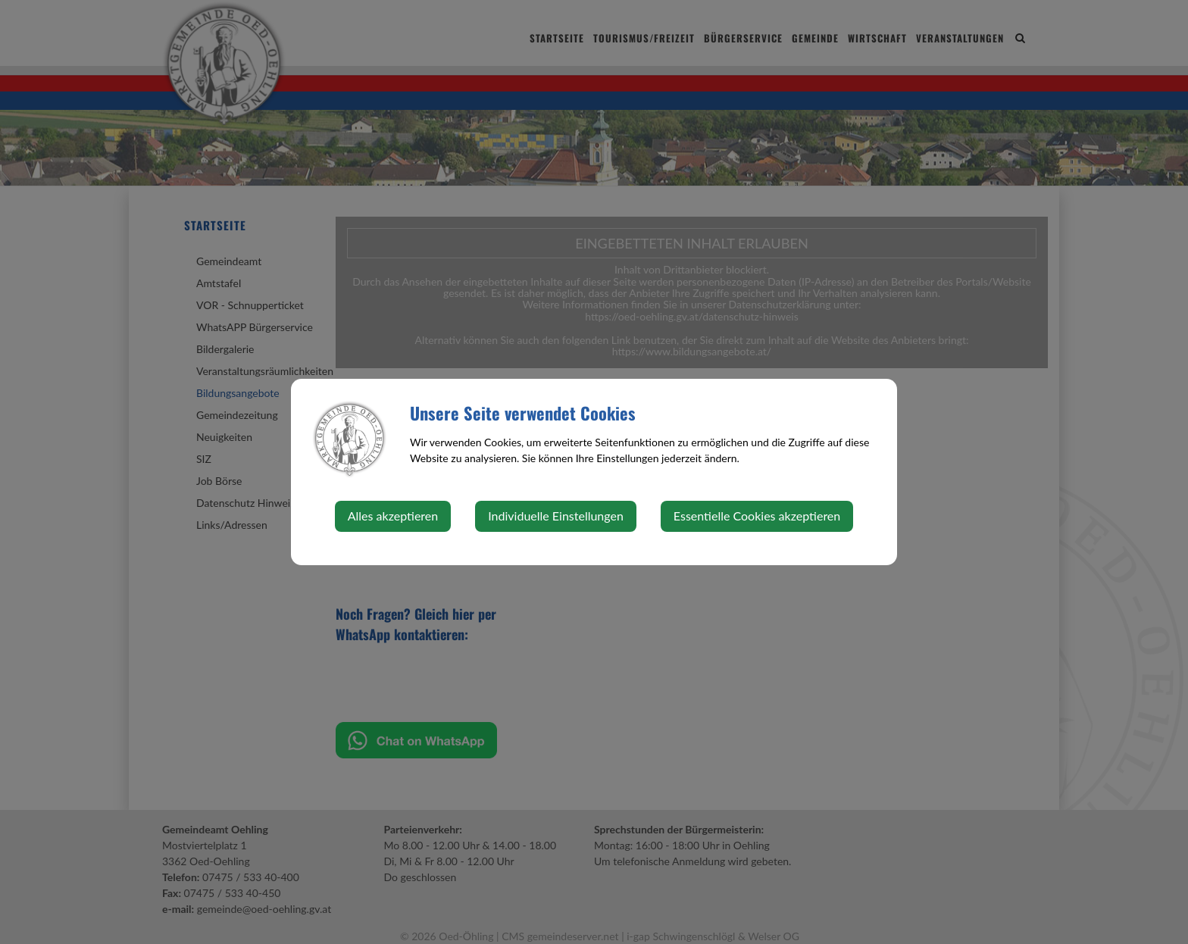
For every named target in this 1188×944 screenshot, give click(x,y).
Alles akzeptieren (393, 515)
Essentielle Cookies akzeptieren (757, 515)
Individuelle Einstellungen (556, 515)
